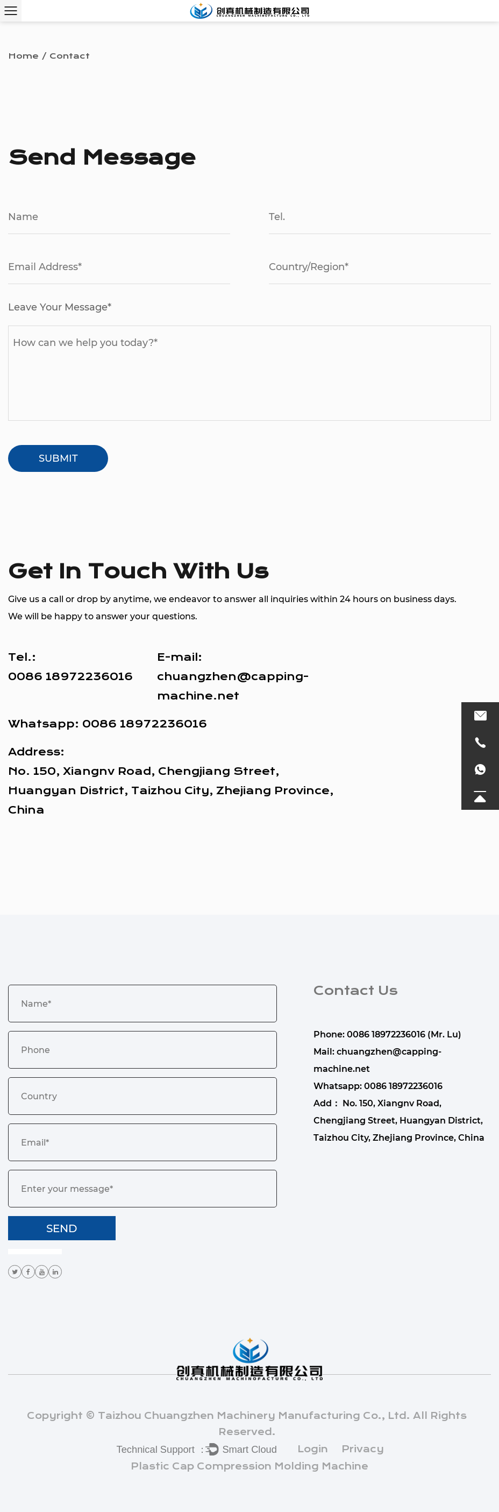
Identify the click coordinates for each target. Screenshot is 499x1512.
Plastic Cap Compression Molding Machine (249, 1466)
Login (312, 1449)
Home (23, 56)
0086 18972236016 (144, 724)
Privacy (362, 1449)
